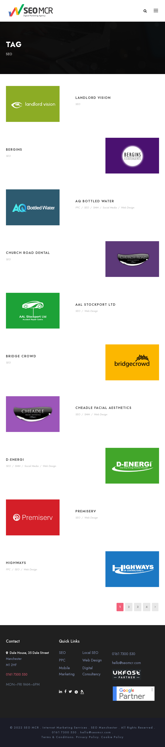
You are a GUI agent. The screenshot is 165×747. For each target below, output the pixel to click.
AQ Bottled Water (94, 201)
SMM (95, 207)
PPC (77, 207)
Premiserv (85, 511)
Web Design (127, 207)
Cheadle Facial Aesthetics (103, 408)
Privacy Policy (87, 737)
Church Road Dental (28, 253)
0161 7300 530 (123, 653)
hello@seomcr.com (126, 662)
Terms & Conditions (57, 737)
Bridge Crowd (21, 356)
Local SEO (90, 652)
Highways (16, 563)
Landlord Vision (93, 97)
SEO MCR (31, 728)
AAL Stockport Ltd (95, 304)
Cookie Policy (112, 737)
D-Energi (15, 459)
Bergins (14, 149)
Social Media (110, 207)
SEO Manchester (104, 728)
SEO (77, 104)
